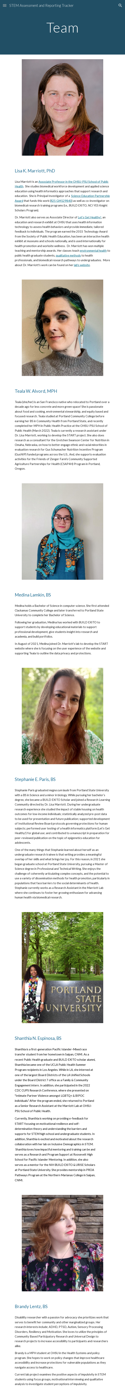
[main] (62, 27)
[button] (4, 5)
